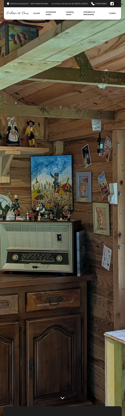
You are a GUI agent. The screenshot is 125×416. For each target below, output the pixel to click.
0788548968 (99, 3)
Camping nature (69, 13)
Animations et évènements (89, 13)
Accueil (36, 13)
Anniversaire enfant (51, 13)
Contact (112, 13)
